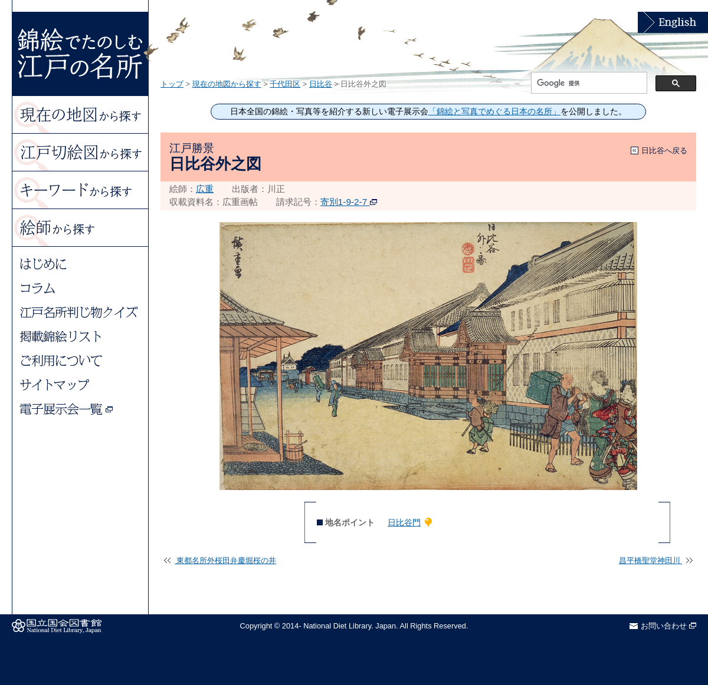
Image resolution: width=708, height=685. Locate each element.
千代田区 (285, 84)
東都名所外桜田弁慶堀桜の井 (220, 560)
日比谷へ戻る (664, 150)
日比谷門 (404, 522)
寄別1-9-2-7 (348, 202)
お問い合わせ (668, 625)
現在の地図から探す (226, 84)
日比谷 (320, 84)
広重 (205, 189)
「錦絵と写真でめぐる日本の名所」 (494, 111)
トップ (171, 84)
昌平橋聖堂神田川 (656, 560)
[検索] (588, 83)
